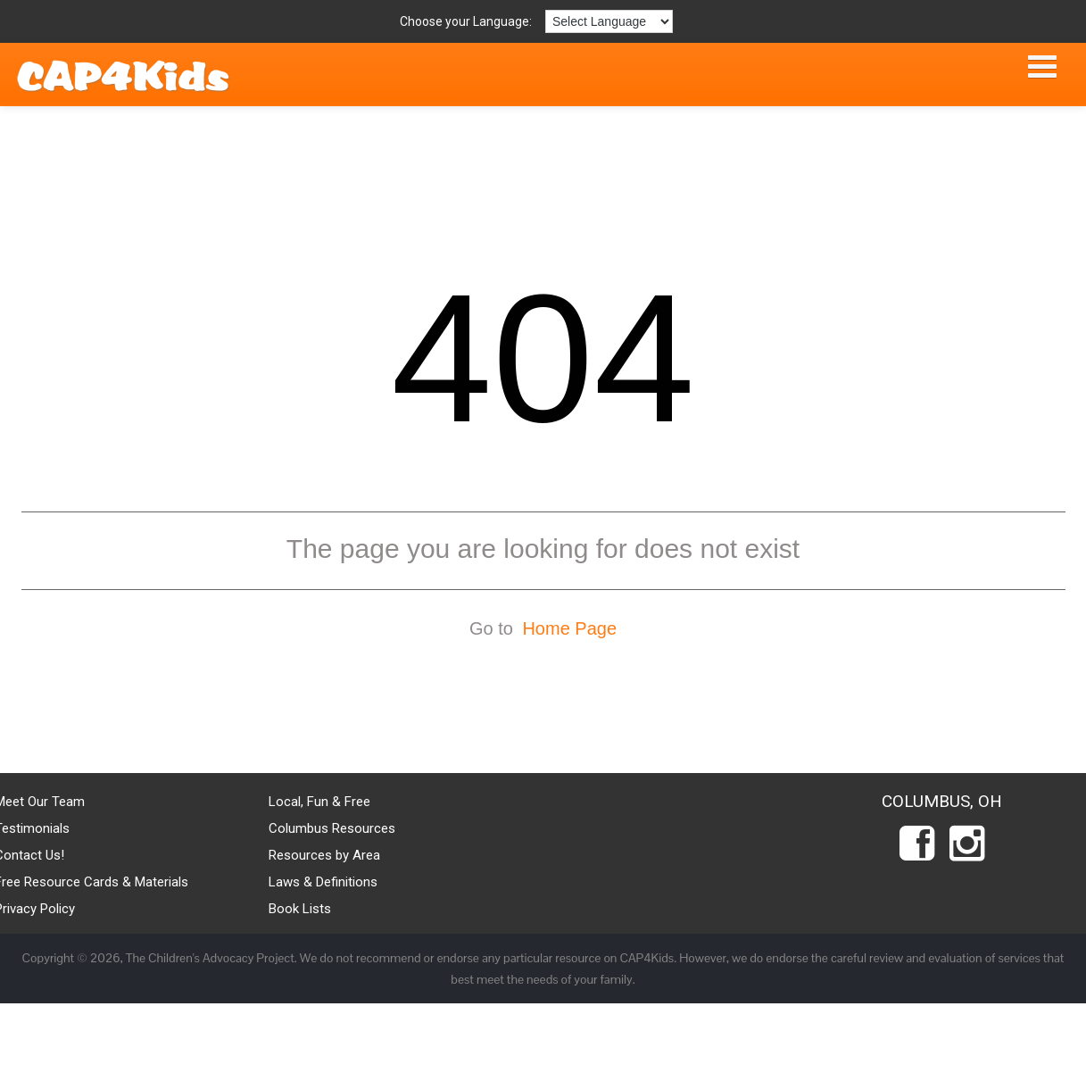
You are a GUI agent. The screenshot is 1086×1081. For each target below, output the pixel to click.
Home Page (569, 628)
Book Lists (300, 909)
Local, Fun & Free (319, 802)
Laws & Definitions (323, 882)
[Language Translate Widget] (609, 21)
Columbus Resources (332, 828)
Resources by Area (324, 855)
